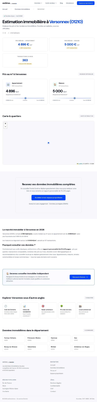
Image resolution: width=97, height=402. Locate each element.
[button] (48, 144)
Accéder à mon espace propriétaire (48, 199)
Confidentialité (55, 386)
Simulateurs (70, 3)
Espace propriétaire (86, 3)
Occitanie (5, 391)
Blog (61, 3)
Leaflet (79, 164)
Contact (53, 391)
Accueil (4, 9)
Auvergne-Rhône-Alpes (10, 389)
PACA (4, 386)
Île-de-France (7, 383)
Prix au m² (53, 371)
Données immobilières (22, 9)
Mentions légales (55, 383)
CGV (51, 389)
